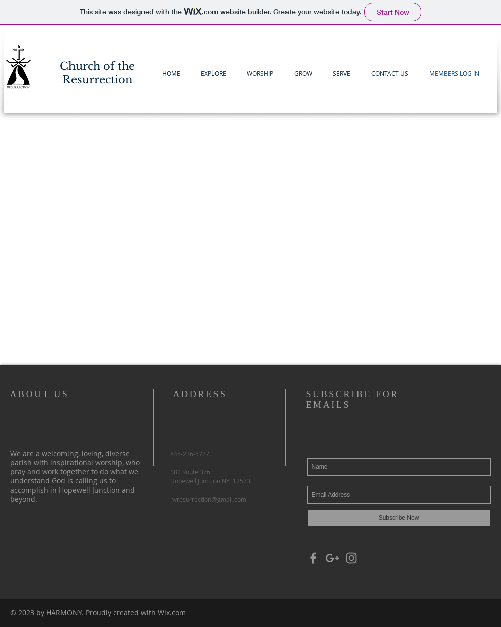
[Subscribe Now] (399, 518)
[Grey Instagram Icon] (351, 558)
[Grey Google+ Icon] (332, 558)
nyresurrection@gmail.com (208, 499)
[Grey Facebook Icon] (313, 558)
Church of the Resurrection (97, 73)
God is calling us (79, 480)
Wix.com (172, 612)
